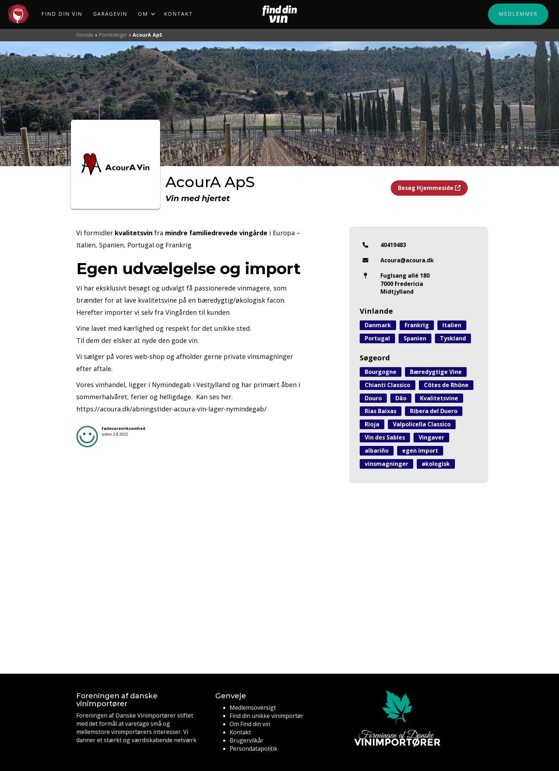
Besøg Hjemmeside (429, 188)
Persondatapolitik (253, 748)
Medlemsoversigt (253, 707)
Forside (84, 34)
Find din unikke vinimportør (266, 716)
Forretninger (113, 34)
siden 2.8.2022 (123, 431)
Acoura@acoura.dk (407, 260)
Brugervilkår (246, 740)
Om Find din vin (250, 724)
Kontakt (240, 732)
